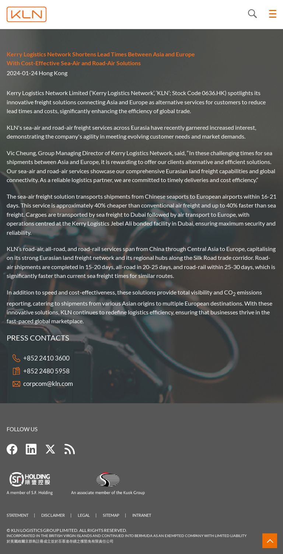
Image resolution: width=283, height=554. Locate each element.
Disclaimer (53, 515)
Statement (17, 515)
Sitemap (111, 515)
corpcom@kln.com (48, 384)
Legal (84, 515)
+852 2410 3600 (46, 358)
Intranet (141, 515)
